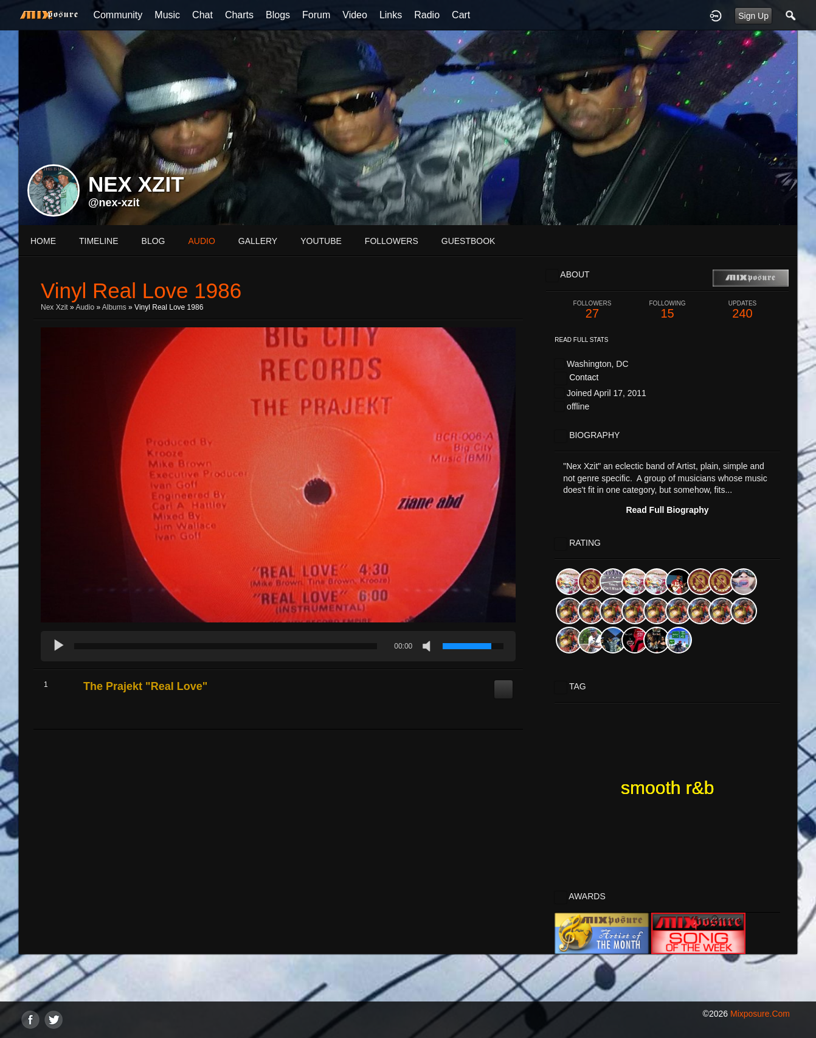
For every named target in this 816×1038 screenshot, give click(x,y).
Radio (427, 15)
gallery (257, 241)
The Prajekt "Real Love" (145, 686)
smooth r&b (667, 788)
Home (43, 241)
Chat (202, 15)
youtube (321, 241)
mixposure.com (760, 1014)
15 (667, 310)
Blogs (278, 15)
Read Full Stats (581, 339)
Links (390, 15)
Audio (84, 307)
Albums (114, 307)
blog (153, 241)
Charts (239, 15)
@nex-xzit (114, 203)
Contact (583, 377)
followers (391, 241)
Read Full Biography (667, 510)
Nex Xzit (54, 307)
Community (117, 15)
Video (354, 15)
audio (201, 241)
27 (592, 310)
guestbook (468, 241)
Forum (316, 15)
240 (742, 310)
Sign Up (753, 16)
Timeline (99, 241)
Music (167, 15)
